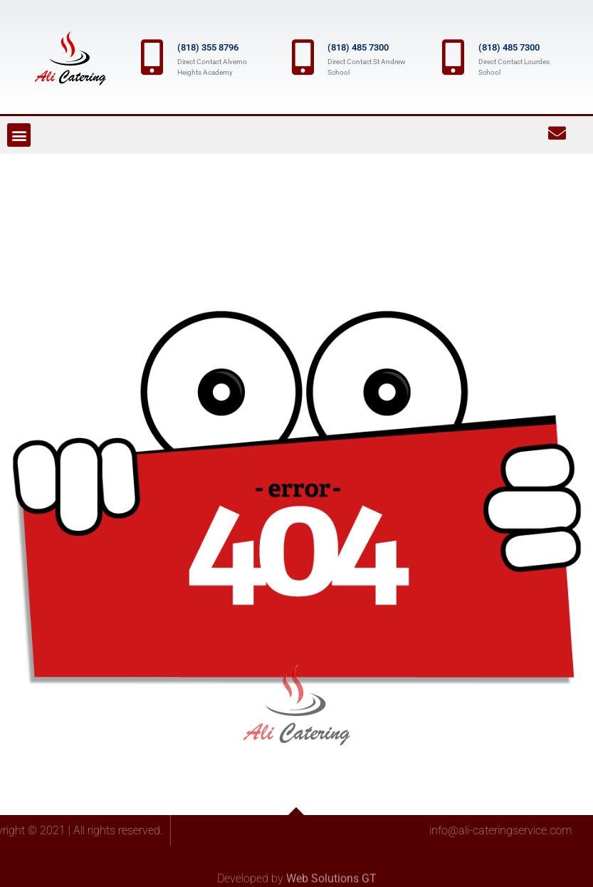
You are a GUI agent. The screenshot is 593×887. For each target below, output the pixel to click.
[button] (19, 135)
